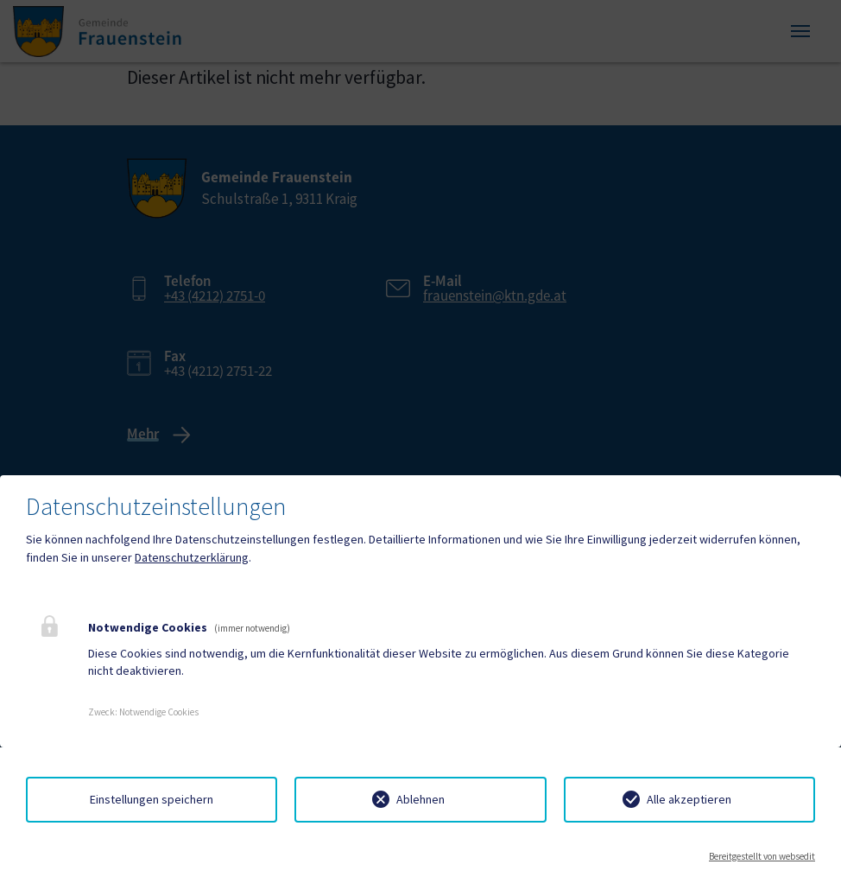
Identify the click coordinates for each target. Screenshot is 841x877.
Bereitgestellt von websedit (762, 856)
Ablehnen (420, 799)
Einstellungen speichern (151, 799)
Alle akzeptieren (689, 799)
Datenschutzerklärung (192, 557)
